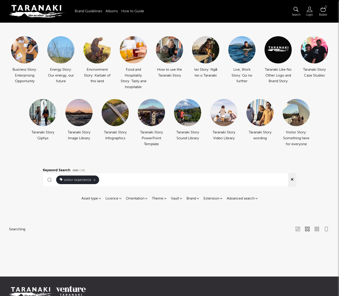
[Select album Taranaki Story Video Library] (223, 123)
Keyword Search (64, 169)
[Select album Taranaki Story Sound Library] (187, 123)
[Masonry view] (297, 229)
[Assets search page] (296, 11)
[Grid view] (307, 229)
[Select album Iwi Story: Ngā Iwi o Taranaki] (205, 63)
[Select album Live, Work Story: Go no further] (241, 63)
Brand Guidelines (88, 11)
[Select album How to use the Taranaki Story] (169, 63)
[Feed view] (326, 229)
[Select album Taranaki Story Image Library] (79, 123)
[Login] (309, 11)
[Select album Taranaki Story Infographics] (115, 123)
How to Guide (132, 11)
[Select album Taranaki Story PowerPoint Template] (151, 123)
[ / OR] (78, 170)
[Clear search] (292, 179)
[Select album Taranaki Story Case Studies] (314, 63)
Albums (112, 11)
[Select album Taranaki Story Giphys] (42, 123)
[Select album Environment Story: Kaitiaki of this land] (97, 63)
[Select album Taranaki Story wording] (260, 123)
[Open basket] (323, 11)
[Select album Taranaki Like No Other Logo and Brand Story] (278, 63)
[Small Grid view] (316, 229)
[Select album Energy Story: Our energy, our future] (60, 63)
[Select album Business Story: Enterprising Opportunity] (24, 63)
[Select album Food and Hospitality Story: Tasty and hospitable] (133, 63)
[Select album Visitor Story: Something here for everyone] (296, 123)
